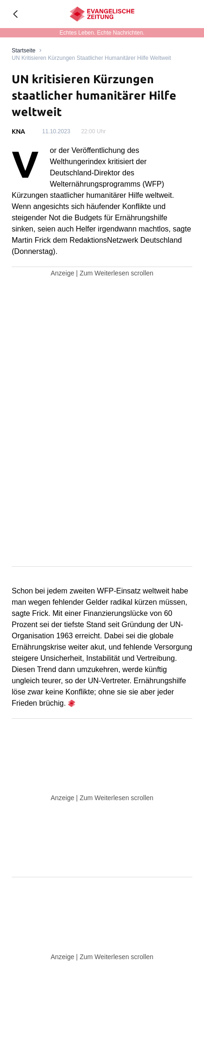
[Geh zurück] (15, 14)
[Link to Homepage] (24, 50)
